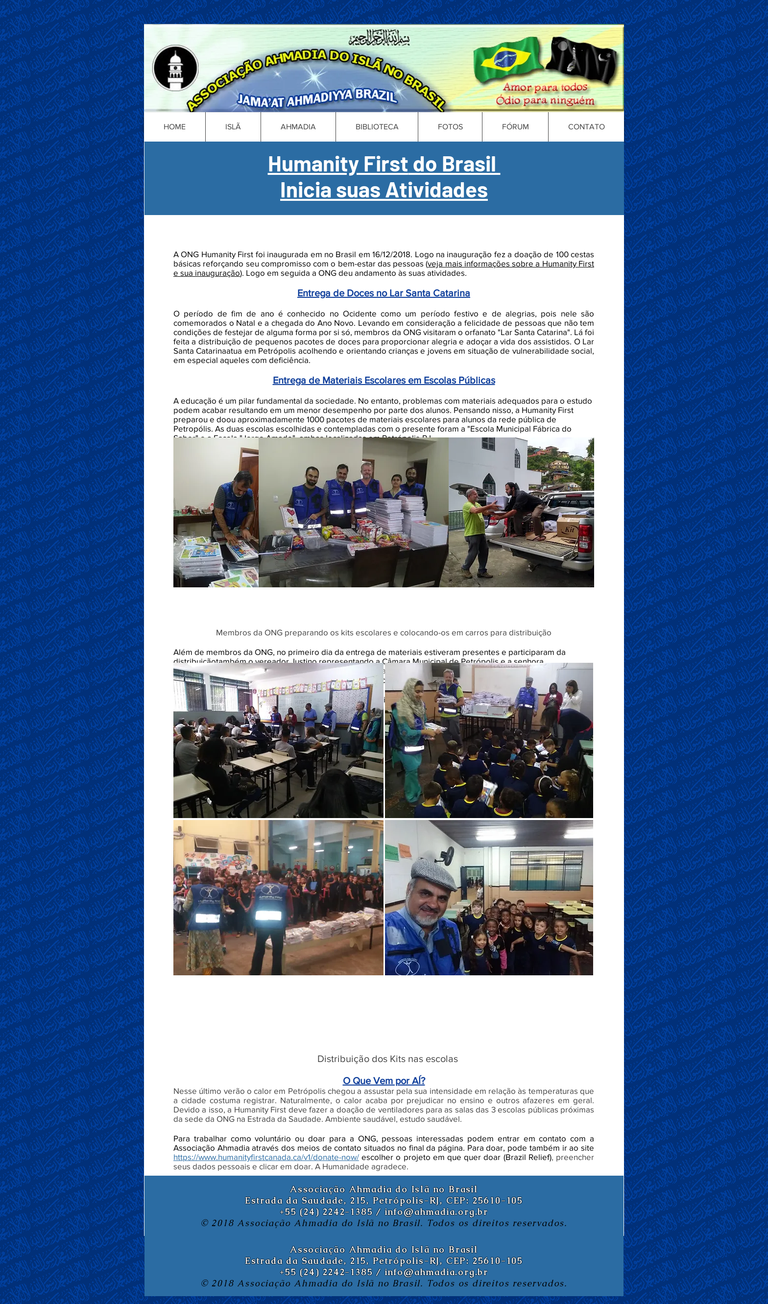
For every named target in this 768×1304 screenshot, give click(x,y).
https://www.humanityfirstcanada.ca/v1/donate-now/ (266, 1156)
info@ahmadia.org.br (436, 1211)
